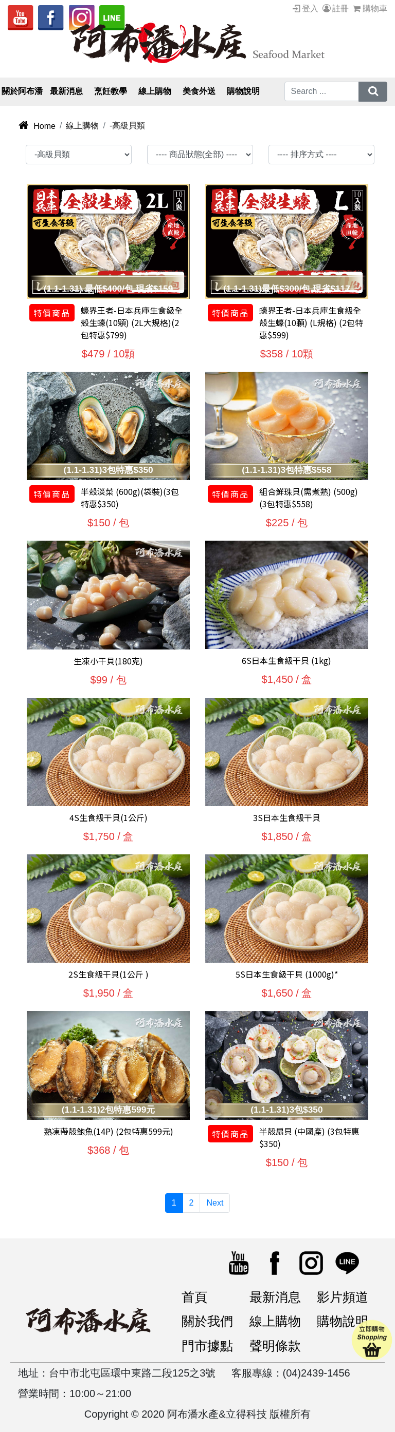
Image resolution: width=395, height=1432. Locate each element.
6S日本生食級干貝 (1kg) (286, 660)
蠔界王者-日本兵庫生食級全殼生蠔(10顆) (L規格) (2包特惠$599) (311, 322)
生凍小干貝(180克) (108, 661)
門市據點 (207, 1346)
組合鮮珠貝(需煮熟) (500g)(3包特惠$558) (308, 497)
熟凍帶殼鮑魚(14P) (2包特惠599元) (108, 1131)
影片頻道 (342, 1297)
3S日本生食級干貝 (286, 817)
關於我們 (207, 1321)
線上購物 (82, 125)
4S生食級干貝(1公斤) (108, 817)
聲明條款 (275, 1346)
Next (214, 1202)
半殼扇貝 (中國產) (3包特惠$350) (309, 1137)
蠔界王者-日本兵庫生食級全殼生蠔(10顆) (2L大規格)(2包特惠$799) (132, 322)
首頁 (194, 1297)
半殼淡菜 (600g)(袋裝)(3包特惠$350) (130, 497)
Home (37, 126)
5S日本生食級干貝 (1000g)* (287, 974)
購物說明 (342, 1321)
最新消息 (275, 1297)
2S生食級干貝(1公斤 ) (108, 974)
